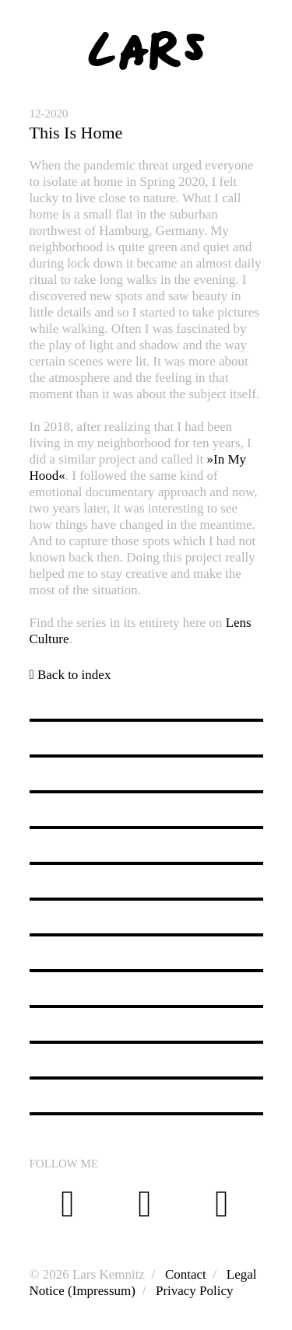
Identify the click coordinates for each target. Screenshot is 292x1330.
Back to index (70, 674)
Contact (185, 1274)
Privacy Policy (195, 1290)
